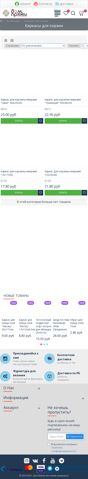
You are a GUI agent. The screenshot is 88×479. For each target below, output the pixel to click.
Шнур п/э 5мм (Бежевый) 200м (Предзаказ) (61, 324)
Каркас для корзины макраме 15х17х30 (19, 173)
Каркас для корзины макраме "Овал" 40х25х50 (19, 101)
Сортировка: (12, 45)
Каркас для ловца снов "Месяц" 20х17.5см (8, 324)
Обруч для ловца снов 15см (76, 323)
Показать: (74, 45)
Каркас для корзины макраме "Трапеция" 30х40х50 (63, 101)
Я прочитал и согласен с (66, 448)
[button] (41, 344)
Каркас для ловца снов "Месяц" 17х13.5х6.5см (27, 324)
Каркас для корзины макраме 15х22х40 (63, 173)
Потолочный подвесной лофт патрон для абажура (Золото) (43, 326)
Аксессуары (13, 21)
